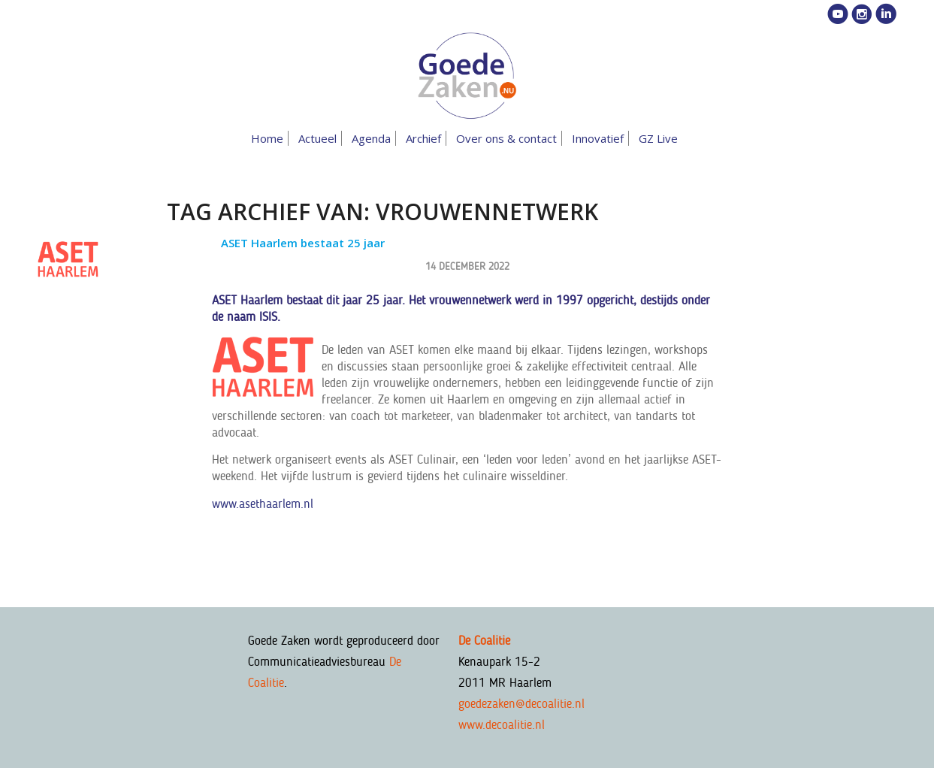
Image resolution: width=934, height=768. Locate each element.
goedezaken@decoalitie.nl (521, 703)
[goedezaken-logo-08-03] (466, 75)
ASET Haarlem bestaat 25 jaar (303, 242)
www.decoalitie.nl (501, 724)
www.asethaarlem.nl (262, 503)
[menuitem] (269, 138)
